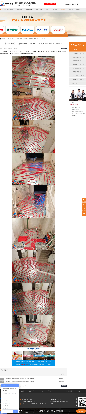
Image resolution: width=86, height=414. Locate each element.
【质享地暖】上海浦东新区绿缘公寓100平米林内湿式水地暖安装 (19, 378)
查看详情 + (61, 378)
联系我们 (78, 9)
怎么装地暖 (24, 386)
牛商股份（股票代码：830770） (62, 401)
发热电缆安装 (21, 391)
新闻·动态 (74, 83)
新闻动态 (71, 9)
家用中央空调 (39, 9)
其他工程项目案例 (77, 79)
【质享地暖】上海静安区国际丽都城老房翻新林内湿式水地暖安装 (19, 381)
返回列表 (64, 48)
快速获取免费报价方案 (50, 3)
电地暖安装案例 (77, 64)
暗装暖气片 (50, 391)
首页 (8, 38)
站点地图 (79, 391)
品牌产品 (55, 9)
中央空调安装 (69, 391)
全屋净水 (47, 9)
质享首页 (4, 9)
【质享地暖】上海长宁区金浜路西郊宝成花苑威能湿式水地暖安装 (30, 38)
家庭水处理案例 (77, 72)
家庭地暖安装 (10, 9)
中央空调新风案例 (77, 75)
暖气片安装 (19, 9)
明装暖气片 (40, 391)
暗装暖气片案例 (77, 61)
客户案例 (63, 9)
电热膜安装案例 (77, 68)
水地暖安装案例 (77, 57)
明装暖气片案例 (77, 53)
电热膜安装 (31, 391)
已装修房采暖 (29, 9)
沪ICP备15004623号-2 (58, 403)
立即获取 (81, 411)
